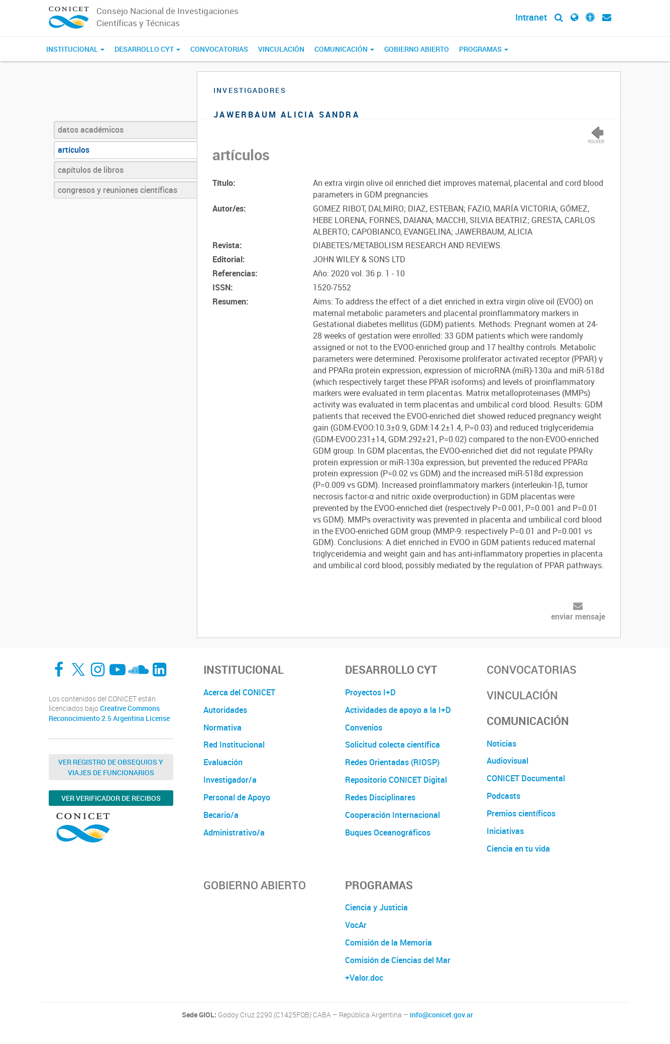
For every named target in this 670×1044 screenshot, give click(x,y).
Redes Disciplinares (380, 797)
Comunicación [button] (344, 49)
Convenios (363, 727)
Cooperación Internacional (392, 814)
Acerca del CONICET (239, 692)
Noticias (501, 743)
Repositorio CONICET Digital (396, 779)
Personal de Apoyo (236, 797)
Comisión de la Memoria (388, 942)
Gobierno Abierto (416, 49)
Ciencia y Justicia (376, 907)
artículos (73, 149)
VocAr (356, 924)
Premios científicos (521, 813)
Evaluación (223, 762)
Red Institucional (234, 744)
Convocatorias (219, 49)
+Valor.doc (364, 977)
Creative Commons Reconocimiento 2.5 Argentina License (109, 713)
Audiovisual (507, 760)
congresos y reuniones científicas (117, 189)
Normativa (222, 727)
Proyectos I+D (370, 692)
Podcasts (503, 795)
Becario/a (221, 814)
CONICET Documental (526, 778)
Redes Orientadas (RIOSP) (392, 762)
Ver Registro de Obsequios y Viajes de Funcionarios (110, 767)
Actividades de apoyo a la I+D (398, 709)
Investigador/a (230, 779)
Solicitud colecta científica (392, 744)
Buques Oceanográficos (387, 832)
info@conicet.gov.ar (441, 1014)
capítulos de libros (91, 169)
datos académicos (91, 129)
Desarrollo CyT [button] (147, 49)
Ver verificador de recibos (111, 798)
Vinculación (281, 49)
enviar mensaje (578, 616)
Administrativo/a (234, 832)
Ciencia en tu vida (518, 848)
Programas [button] (483, 49)
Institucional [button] (75, 49)
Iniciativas (505, 831)
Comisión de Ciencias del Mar (398, 960)
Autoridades (225, 709)
